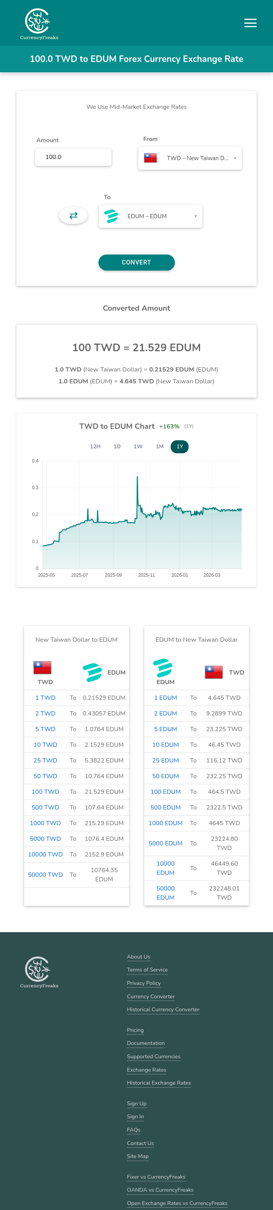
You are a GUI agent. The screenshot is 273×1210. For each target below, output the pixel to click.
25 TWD (46, 760)
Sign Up (137, 1103)
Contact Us (140, 1143)
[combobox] (190, 158)
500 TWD (45, 807)
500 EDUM (165, 807)
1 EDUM (165, 698)
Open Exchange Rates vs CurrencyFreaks (177, 1203)
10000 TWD (45, 854)
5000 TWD (45, 839)
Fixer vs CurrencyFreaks (156, 1177)
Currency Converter (151, 996)
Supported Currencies (154, 1056)
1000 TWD (45, 823)
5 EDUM (165, 729)
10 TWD (46, 745)
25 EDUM (165, 760)
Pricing (135, 1030)
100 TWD (45, 792)
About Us (138, 956)
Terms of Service (147, 969)
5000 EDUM (166, 843)
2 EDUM (165, 713)
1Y (179, 446)
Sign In (135, 1116)
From (150, 139)
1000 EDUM (166, 823)
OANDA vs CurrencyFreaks (160, 1190)
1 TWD (45, 698)
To (107, 197)
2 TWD (45, 713)
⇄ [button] (73, 215)
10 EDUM (165, 745)
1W (138, 446)
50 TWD (46, 776)
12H (95, 446)
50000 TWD (45, 875)
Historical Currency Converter (163, 1009)
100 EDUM (165, 792)
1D (117, 446)
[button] (250, 23)
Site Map (138, 1156)
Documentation (146, 1043)
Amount (47, 140)
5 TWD (45, 729)
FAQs (134, 1130)
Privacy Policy (144, 983)
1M (159, 446)
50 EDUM (165, 776)
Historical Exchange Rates (159, 1083)
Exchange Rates (146, 1070)
